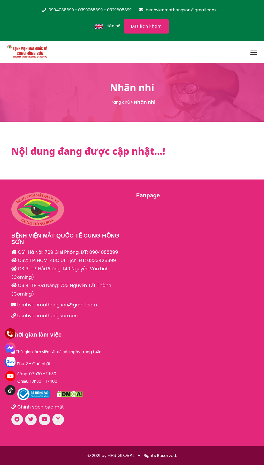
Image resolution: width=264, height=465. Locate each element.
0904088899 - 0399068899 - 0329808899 (87, 10)
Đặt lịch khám (146, 26)
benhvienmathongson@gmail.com (177, 10)
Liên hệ (113, 26)
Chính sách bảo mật (37, 407)
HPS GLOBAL (122, 455)
